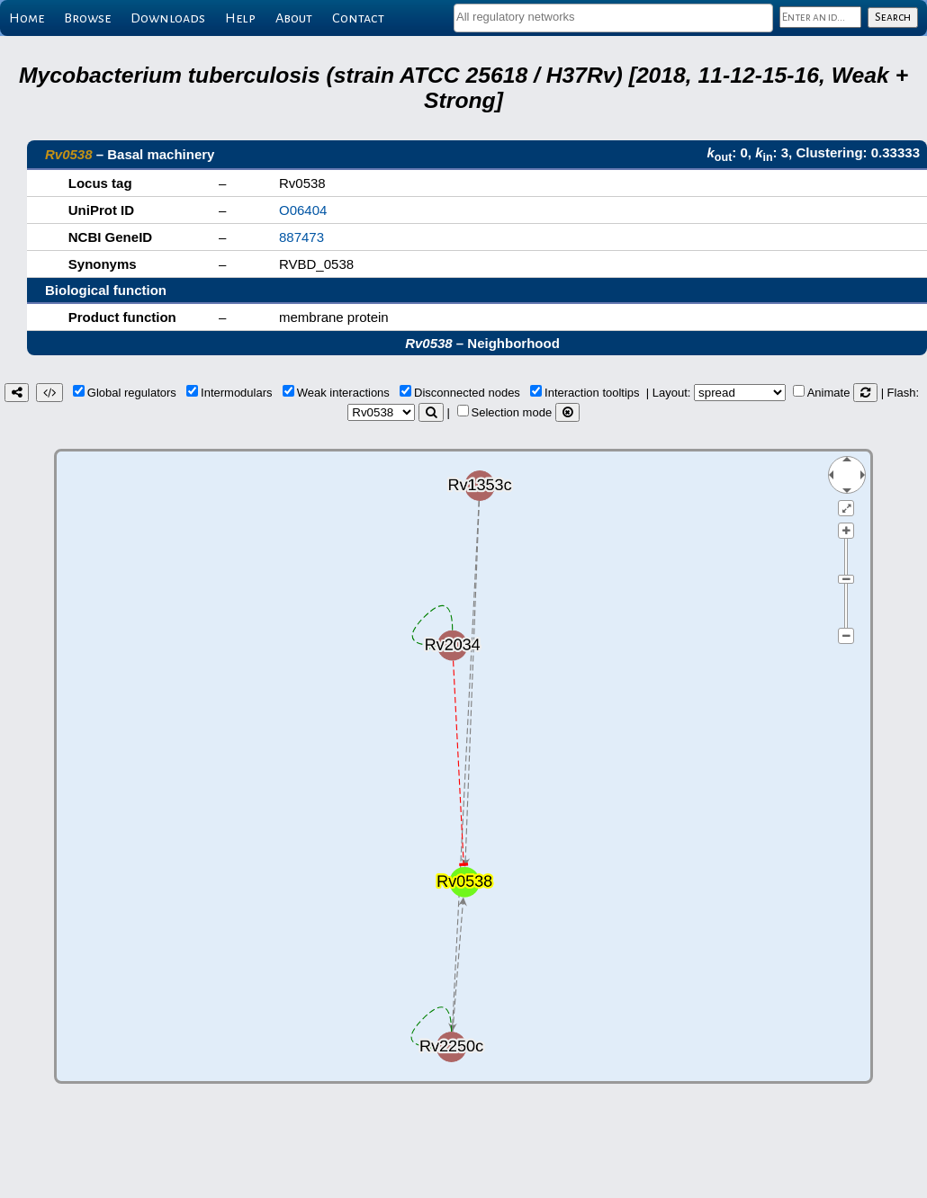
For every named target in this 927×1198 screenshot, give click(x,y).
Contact (358, 18)
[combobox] (613, 18)
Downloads (167, 18)
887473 (301, 237)
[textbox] (613, 16)
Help (240, 18)
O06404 (303, 210)
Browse (87, 18)
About (293, 18)
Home (26, 18)
